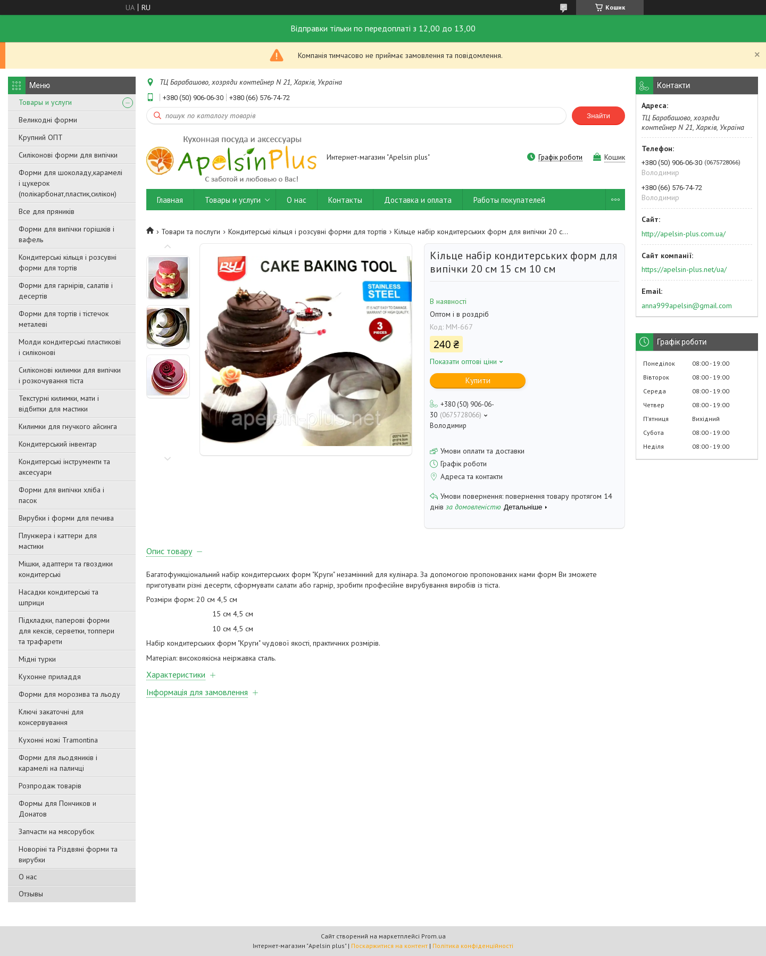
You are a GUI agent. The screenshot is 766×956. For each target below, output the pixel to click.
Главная (170, 200)
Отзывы (31, 894)
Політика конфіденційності (472, 946)
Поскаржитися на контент (389, 946)
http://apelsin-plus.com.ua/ (684, 233)
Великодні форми (48, 120)
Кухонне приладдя (50, 676)
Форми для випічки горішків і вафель (66, 234)
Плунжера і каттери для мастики (58, 541)
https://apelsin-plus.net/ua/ (684, 269)
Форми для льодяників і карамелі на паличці (58, 763)
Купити (477, 380)
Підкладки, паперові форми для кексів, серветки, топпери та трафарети (66, 630)
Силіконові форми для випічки (68, 155)
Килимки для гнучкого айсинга (68, 426)
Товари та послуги (190, 231)
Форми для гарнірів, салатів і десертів (66, 291)
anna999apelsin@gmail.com (687, 305)
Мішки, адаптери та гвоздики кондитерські (66, 569)
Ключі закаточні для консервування (51, 717)
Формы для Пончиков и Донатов (57, 808)
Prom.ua (433, 936)
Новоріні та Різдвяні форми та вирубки (68, 854)
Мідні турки (37, 659)
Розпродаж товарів (50, 785)
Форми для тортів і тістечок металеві (64, 319)
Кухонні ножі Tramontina (58, 740)
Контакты (345, 200)
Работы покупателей (509, 200)
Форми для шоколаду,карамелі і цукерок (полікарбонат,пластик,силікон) (70, 183)
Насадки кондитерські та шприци (58, 597)
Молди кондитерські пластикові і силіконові (70, 347)
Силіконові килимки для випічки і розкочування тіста (70, 375)
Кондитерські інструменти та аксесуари (64, 467)
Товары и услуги (45, 102)
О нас (28, 876)
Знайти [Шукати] (598, 116)
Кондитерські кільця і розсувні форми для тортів (67, 262)
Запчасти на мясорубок (56, 831)
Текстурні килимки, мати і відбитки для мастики (59, 403)
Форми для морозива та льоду (69, 694)
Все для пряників (46, 211)
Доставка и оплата (418, 200)
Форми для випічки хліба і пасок (61, 495)
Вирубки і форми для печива (66, 518)
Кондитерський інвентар (58, 444)
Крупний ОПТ (41, 137)
